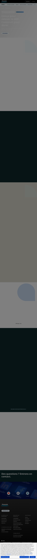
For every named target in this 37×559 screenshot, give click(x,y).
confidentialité (8, 554)
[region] (18, 551)
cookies (31, 553)
